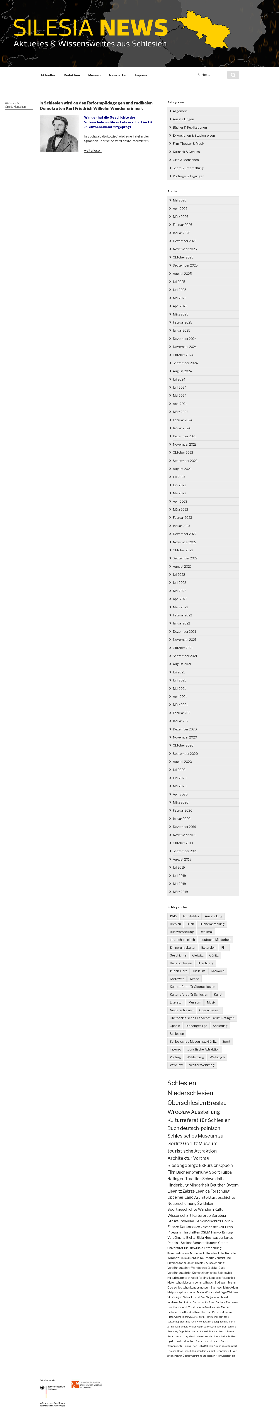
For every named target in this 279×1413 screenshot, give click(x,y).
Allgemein (180, 111)
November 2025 (185, 249)
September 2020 (185, 753)
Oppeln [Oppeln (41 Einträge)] (226, 1165)
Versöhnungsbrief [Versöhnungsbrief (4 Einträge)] (179, 1272)
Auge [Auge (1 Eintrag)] (181, 1331)
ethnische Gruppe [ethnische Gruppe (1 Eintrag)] (219, 1341)
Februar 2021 (182, 713)
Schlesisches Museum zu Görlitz (193, 1041)
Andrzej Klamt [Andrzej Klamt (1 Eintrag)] (187, 1336)
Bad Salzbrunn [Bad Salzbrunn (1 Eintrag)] (227, 1321)
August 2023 (182, 469)
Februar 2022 (182, 615)
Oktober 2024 (183, 355)
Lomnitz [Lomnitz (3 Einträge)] (200, 1282)
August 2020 (182, 762)
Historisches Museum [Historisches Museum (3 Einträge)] (180, 1282)
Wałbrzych (217, 1057)
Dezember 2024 (185, 339)
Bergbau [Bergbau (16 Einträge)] (218, 1215)
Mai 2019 (179, 884)
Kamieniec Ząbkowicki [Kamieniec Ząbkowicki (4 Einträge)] (218, 1272)
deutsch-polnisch (182, 939)
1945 (173, 916)
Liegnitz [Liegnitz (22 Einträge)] (174, 1191)
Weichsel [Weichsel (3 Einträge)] (232, 1292)
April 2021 (180, 696)
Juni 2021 (179, 680)
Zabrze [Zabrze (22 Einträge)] (188, 1191)
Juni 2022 (179, 582)
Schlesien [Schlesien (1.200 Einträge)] (181, 1083)
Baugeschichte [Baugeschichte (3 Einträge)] (220, 1287)
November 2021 (184, 639)
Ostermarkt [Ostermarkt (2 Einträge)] (180, 1307)
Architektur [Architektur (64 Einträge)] (179, 1158)
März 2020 (181, 802)
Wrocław (176, 1065)
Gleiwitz (198, 955)
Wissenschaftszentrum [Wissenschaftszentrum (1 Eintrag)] (215, 1326)
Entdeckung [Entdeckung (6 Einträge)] (212, 1248)
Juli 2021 (179, 672)
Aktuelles (48, 75)
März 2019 (180, 892)
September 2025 (185, 265)
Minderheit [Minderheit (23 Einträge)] (199, 1185)
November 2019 (184, 835)
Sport (226, 1041)
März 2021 (180, 704)
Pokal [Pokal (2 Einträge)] (212, 1302)
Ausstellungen (183, 119)
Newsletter (118, 75)
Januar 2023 (181, 526)
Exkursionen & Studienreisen (194, 135)
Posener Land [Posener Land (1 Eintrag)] (202, 1341)
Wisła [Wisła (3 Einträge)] (208, 1292)
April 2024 (180, 404)
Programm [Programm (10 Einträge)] (175, 1232)
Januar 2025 (181, 330)
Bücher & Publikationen (190, 127)
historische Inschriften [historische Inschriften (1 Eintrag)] (224, 1336)
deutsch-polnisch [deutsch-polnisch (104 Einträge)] (200, 1128)
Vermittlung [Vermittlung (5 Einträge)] (222, 1258)
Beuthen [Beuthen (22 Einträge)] (218, 1185)
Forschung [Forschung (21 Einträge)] (220, 1191)
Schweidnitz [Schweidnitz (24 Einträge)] (213, 1178)
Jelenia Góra (178, 971)
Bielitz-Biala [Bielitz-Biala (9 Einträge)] (195, 1237)
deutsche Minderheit (216, 939)
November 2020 (185, 737)
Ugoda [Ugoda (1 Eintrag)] (170, 1341)
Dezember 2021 (184, 631)
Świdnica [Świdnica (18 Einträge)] (205, 1203)
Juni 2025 (179, 290)
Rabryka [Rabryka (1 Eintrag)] (208, 1346)
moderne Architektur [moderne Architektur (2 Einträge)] (179, 1302)
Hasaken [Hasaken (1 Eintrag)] (172, 1351)
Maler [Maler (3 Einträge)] (200, 1292)
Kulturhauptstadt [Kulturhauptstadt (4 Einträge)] (178, 1277)
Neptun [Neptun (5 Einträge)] (194, 1258)
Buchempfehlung (212, 924)
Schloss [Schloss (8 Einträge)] (186, 1243)
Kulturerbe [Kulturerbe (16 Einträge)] (201, 1215)
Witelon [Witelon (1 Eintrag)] (193, 1326)
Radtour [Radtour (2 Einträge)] (220, 1302)
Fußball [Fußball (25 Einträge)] (227, 1172)
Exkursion (208, 947)
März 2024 (180, 412)
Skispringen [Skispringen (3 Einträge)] (174, 1297)
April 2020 (180, 794)
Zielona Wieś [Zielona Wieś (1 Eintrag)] (220, 1346)
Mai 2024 (179, 395)
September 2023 (185, 461)
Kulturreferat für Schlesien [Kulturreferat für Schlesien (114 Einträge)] (199, 1120)
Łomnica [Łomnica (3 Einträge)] (229, 1277)
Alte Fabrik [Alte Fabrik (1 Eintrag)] (198, 1317)
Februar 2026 (182, 225)
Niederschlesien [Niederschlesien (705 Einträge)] (190, 1093)
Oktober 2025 (183, 257)
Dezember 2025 (185, 241)
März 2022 (180, 607)
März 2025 (180, 314)
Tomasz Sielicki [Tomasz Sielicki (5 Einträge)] (178, 1258)
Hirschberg (206, 963)
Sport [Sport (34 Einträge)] (214, 1172)
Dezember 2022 (184, 534)
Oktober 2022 (183, 550)
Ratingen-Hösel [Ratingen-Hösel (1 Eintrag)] (194, 1321)
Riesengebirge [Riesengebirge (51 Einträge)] (182, 1165)
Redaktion (72, 75)
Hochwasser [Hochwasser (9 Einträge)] (213, 1237)
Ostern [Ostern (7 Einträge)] (223, 1243)
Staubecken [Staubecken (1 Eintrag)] (209, 1355)
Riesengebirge (196, 1026)
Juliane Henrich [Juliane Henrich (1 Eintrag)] (204, 1336)
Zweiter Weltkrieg (201, 1065)
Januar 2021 (181, 721)
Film (224, 947)
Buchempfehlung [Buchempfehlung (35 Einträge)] (192, 1172)
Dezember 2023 (184, 436)
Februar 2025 (182, 322)
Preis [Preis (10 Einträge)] (229, 1227)
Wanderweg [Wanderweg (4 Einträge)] (199, 1267)
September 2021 (185, 656)
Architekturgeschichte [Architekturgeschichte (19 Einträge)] (214, 1197)
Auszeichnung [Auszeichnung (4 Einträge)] (215, 1263)
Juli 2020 (179, 770)
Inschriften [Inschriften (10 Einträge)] (192, 1232)
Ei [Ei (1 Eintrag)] (215, 1351)
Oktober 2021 (183, 648)
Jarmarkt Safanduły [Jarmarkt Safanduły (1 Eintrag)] (177, 1326)
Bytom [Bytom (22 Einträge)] (232, 1185)
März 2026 (180, 216)
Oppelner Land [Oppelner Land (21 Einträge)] (180, 1197)
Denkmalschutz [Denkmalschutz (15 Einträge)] (208, 1221)
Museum (194, 1002)
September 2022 (185, 558)
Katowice (218, 971)
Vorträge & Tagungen (188, 176)
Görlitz (214, 955)
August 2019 (182, 859)
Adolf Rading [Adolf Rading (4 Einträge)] (200, 1277)
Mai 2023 (179, 493)
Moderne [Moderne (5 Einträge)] (196, 1253)
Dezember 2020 (185, 729)
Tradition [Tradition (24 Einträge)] (193, 1178)
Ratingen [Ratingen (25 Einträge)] (175, 1178)
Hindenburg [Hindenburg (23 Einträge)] (178, 1185)
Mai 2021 (179, 688)
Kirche (194, 979)
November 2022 (185, 542)
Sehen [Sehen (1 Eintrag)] (188, 1331)
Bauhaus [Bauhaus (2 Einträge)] (206, 1312)
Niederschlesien (182, 1010)
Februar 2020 (182, 810)
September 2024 (185, 363)
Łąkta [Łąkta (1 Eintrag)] (186, 1341)
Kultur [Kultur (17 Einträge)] (219, 1209)
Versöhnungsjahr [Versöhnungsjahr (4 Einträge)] (179, 1267)
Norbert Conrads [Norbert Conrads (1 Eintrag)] (200, 1331)
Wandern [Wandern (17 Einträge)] (206, 1209)
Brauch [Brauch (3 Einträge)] (209, 1282)
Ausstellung (213, 916)
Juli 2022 (179, 574)
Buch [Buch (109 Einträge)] (173, 1128)
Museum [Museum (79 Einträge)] (208, 1143)
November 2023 (185, 444)
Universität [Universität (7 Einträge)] (175, 1248)
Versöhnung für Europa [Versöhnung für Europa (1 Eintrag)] (179, 1346)
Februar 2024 (182, 420)
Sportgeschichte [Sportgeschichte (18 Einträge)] (182, 1209)
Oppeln (175, 1026)
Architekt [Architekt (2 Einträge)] (222, 1297)
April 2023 (180, 501)
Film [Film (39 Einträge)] (171, 1172)
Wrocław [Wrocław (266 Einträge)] (178, 1112)
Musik (211, 1002)
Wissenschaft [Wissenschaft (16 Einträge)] (179, 1215)
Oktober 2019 (183, 843)
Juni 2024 (179, 387)
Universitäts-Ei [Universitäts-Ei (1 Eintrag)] (224, 1351)
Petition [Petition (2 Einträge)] (216, 1312)
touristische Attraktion (202, 1049)
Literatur (176, 1002)
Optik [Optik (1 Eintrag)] (200, 1326)
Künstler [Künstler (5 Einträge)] (231, 1253)
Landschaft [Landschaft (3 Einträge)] (216, 1277)
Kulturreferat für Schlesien (189, 994)
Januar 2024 (181, 428)
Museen (94, 75)
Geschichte (178, 955)
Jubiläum (199, 971)
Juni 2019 (179, 876)
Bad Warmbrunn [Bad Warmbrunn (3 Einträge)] (225, 1282)
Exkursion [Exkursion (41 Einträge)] (209, 1165)
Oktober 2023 (183, 452)
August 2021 (182, 664)
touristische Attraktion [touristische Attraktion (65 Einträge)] (192, 1151)
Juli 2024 (179, 379)
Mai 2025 (179, 298)
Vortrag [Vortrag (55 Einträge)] (201, 1158)
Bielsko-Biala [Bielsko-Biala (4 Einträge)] (216, 1267)
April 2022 (180, 599)
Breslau (175, 924)
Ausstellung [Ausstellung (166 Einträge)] (205, 1112)
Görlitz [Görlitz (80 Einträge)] (190, 1143)
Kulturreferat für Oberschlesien (192, 986)
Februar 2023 (182, 517)
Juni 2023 (179, 485)
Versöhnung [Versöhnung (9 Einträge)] (176, 1237)
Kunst (218, 994)
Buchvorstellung (182, 932)
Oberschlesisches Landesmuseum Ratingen (202, 1018)
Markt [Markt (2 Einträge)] (191, 1307)
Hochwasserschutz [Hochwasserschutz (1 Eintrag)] (225, 1355)
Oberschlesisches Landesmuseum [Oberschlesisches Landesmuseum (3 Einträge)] (188, 1287)
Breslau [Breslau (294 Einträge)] (217, 1102)
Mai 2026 (179, 200)
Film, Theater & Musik (188, 143)
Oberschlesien (209, 1010)
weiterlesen (93, 151)
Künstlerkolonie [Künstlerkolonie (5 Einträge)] (178, 1253)
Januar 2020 (182, 819)
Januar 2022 (181, 623)
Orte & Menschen (15, 106)
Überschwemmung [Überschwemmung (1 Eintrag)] (192, 1355)
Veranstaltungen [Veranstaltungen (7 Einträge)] (205, 1243)
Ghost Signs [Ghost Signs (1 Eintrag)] (183, 1351)
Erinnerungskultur (183, 947)
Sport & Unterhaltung (188, 168)
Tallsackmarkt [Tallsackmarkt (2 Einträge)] (191, 1297)
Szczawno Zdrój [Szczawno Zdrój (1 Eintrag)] (211, 1321)
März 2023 (180, 509)
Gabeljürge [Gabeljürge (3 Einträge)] (219, 1292)
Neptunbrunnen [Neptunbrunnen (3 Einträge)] (186, 1292)
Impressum (144, 75)
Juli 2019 (179, 867)
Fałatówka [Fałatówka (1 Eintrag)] (187, 1317)
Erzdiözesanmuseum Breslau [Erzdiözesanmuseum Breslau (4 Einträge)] (186, 1263)
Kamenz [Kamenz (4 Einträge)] (197, 1272)
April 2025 (180, 306)
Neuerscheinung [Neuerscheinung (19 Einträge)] (182, 1203)
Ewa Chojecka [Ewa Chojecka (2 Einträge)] (208, 1297)
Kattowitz (177, 979)
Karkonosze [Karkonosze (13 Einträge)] (190, 1227)
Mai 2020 (180, 786)
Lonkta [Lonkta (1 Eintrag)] (178, 1341)
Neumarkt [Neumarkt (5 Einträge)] (207, 1258)
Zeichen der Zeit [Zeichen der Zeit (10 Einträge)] (212, 1227)
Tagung (175, 1049)
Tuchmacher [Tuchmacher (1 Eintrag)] (211, 1317)
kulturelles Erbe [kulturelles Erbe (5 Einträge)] (214, 1253)
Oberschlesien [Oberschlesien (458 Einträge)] (186, 1102)
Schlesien (177, 1033)
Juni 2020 (180, 778)
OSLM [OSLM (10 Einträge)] (205, 1232)
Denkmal (206, 932)
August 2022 (182, 566)
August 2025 (182, 273)
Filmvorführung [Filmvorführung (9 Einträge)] (222, 1232)
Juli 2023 (179, 477)
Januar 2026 (181, 233)
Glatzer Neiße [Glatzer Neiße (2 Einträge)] (200, 1302)
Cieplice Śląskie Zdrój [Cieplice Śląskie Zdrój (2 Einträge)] (208, 1307)
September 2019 (185, 851)
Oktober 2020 (183, 745)
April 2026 (180, 208)
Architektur (191, 916)
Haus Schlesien (181, 963)
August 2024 (182, 371)
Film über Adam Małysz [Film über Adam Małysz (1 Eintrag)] (202, 1351)
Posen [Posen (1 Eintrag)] (192, 1341)
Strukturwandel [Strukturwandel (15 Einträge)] (180, 1221)
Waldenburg (195, 1057)
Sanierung (220, 1026)
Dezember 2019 (184, 827)
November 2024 (185, 347)
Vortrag (175, 1057)
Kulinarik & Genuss (186, 152)
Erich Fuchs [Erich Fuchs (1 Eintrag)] (198, 1346)
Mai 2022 (179, 591)
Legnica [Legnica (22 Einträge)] (202, 1191)
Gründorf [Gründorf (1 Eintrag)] (232, 1346)
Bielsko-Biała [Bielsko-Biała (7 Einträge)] (193, 1248)
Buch (190, 924)
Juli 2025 (179, 282)
